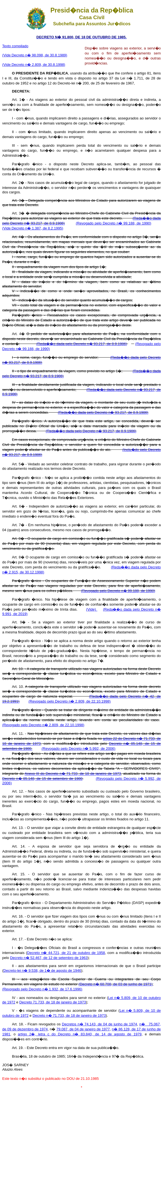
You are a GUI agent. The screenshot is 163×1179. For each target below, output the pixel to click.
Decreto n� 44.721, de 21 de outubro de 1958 (66, 953)
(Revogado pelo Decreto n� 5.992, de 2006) (79, 748)
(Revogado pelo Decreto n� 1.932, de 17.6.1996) (42, 989)
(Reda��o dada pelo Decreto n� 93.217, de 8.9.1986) (81, 344)
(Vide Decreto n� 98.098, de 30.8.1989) (34, 55)
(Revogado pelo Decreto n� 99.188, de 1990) (113, 223)
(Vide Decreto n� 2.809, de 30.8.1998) (33, 65)
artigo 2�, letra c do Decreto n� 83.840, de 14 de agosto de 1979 (79, 1034)
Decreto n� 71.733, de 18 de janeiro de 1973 (69, 1015)
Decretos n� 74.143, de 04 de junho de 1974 (99, 1024)
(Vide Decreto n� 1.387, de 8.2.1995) (32, 228)
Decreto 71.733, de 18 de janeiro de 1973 (52, 1002)
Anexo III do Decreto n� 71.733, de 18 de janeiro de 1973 (73, 773)
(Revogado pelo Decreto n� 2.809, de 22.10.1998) (70, 701)
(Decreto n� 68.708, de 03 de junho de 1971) (115, 984)
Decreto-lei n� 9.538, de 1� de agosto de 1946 (42, 970)
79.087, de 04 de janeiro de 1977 (83, 1029)
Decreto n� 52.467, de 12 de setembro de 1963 (48, 958)
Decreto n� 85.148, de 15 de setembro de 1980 (42, 778)
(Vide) (91, 609)
